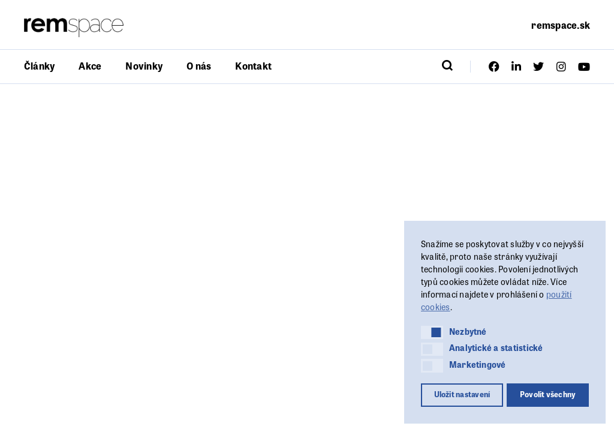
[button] (432, 332)
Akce (90, 66)
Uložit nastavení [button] (462, 394)
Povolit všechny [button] (548, 394)
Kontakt (253, 66)
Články (39, 66)
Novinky (143, 66)
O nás (198, 66)
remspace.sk (560, 25)
